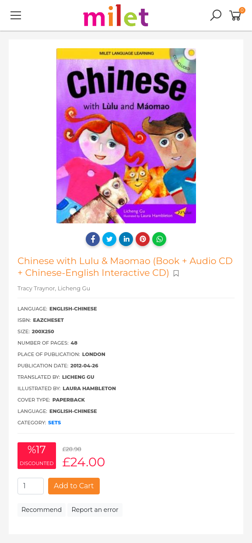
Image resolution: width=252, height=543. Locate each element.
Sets (54, 423)
